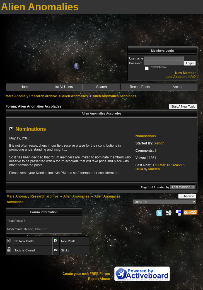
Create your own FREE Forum (86, 274)
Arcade (178, 87)
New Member (185, 73)
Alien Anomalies (75, 96)
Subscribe (187, 196)
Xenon (159, 143)
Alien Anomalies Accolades (114, 96)
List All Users (63, 87)
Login (190, 63)
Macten (154, 169)
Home (25, 87)
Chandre (41, 229)
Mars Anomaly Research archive (31, 96)
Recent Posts (139, 87)
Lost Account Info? (180, 77)
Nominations (31, 129)
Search (101, 87)
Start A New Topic (183, 106)
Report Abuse (99, 279)
